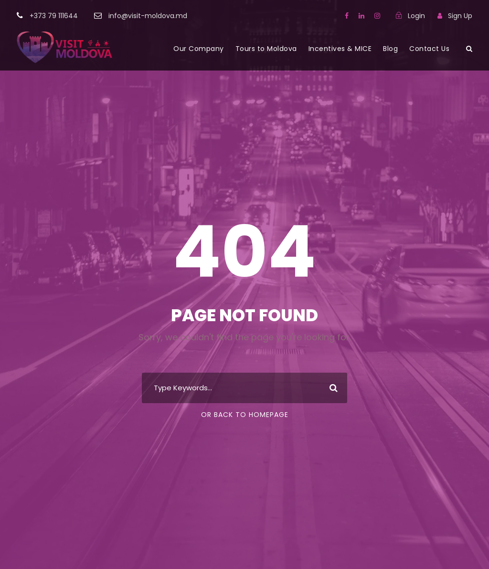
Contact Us (429, 48)
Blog (390, 48)
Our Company (198, 48)
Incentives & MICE (340, 48)
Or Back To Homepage (244, 414)
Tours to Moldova (266, 48)
